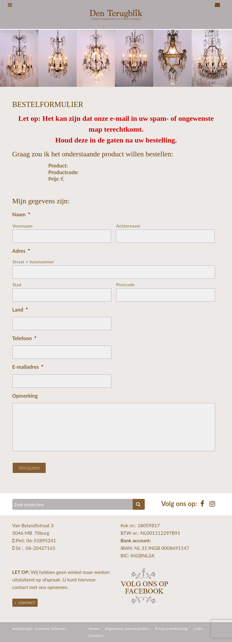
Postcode (125, 284)
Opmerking (25, 396)
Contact (25, 602)
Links (198, 628)
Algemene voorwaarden (127, 628)
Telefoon (24, 338)
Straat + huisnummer (33, 261)
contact (20, 587)
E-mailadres (28, 367)
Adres (21, 251)
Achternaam (128, 225)
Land (20, 309)
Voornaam (23, 225)
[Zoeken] (72, 504)
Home (93, 628)
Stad (17, 284)
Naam (21, 214)
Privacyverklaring (171, 628)
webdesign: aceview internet (39, 628)
